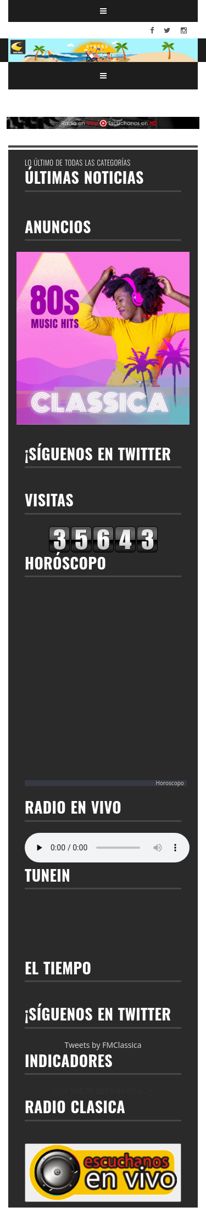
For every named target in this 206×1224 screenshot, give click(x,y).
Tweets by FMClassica (102, 1045)
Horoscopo (170, 783)
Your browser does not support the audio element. (107, 847)
